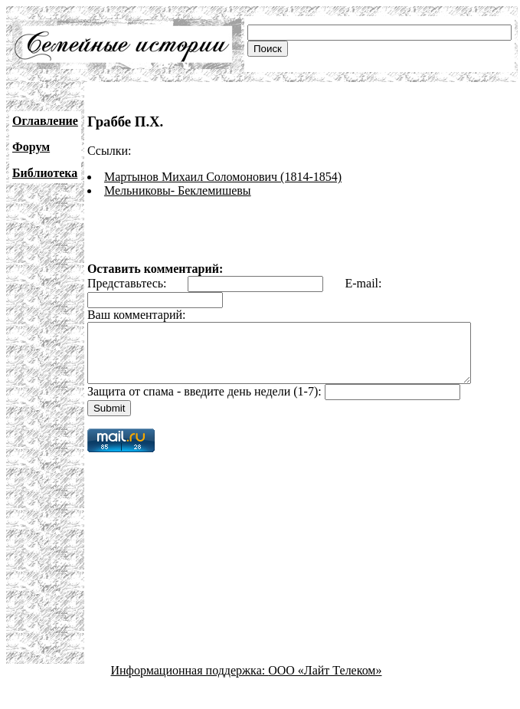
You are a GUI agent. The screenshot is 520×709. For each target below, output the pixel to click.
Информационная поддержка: (190, 681)
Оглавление (45, 120)
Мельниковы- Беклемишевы (177, 190)
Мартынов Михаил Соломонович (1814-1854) (223, 176)
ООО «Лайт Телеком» (324, 681)
